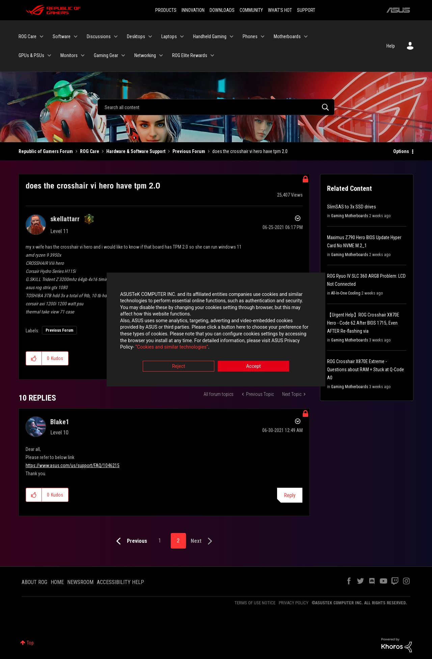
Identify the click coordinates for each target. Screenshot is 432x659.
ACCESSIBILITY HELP (120, 582)
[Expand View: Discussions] (115, 36)
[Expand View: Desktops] (150, 36)
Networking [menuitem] (145, 55)
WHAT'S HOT (280, 10)
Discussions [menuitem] (99, 36)
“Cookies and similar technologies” (171, 348)
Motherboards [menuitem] (287, 36)
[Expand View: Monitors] (82, 55)
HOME (57, 582)
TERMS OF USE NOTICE (255, 602)
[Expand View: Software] (75, 36)
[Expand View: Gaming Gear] (123, 55)
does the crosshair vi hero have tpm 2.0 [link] (250, 151)
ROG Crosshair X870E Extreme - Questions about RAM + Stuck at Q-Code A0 (365, 369)
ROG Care (89, 151)
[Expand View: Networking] (161, 55)
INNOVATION (193, 10)
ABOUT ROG (34, 582)
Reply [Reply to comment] (290, 495)
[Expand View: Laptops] (182, 36)
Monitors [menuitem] (69, 55)
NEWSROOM (80, 582)
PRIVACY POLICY (293, 602)
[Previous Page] (130, 541)
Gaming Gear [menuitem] (106, 55)
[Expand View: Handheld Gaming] (231, 36)
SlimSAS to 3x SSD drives (351, 206)
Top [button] (30, 642)
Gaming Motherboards (349, 215)
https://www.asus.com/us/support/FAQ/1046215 (72, 465)
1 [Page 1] (159, 540)
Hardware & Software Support (135, 151)
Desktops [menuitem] (136, 36)
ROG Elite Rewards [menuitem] (189, 55)
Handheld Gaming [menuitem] (209, 36)
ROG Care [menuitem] (27, 36)
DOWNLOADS (222, 10)
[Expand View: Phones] (262, 36)
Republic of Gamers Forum (46, 151)
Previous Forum (188, 151)
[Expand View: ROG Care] (41, 36)
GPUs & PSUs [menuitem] (31, 55)
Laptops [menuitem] (169, 36)
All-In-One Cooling (345, 293)
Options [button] (401, 151)
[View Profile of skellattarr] (65, 219)
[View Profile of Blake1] (59, 422)
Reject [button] (178, 367)
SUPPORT (306, 10)
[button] (34, 358)
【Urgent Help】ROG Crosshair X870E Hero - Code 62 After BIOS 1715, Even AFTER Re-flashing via (363, 323)
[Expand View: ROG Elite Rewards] (212, 55)
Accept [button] (253, 367)
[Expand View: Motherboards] (305, 36)
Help (390, 46)
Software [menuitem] (62, 36)
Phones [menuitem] (250, 36)
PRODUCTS (166, 10)
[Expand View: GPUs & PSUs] (49, 55)
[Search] (216, 107)
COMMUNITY (251, 10)
